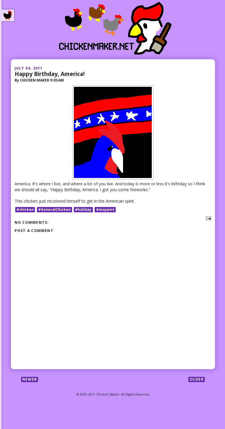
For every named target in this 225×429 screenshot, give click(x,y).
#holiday (83, 209)
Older (197, 379)
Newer (29, 379)
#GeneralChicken (54, 209)
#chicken (25, 209)
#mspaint (105, 209)
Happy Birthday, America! (50, 74)
